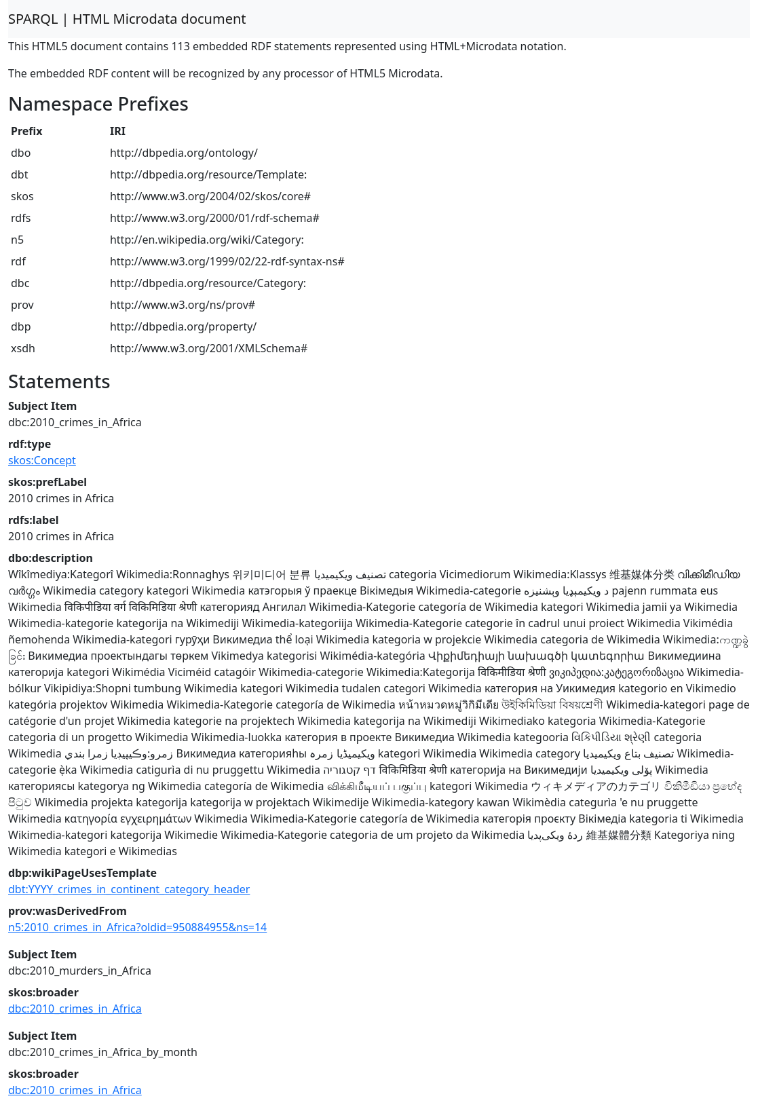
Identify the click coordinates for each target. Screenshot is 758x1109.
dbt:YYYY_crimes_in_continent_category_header (129, 889)
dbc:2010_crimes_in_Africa (75, 1008)
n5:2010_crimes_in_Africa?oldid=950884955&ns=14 (137, 927)
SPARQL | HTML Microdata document (127, 19)
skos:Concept (42, 460)
